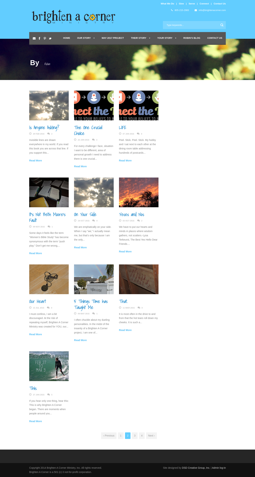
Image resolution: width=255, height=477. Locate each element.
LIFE (122, 127)
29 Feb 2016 (38, 134)
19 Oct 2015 (83, 221)
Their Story (138, 38)
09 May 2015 (83, 314)
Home (66, 38)
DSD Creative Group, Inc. (196, 467)
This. (33, 388)
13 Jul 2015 (38, 308)
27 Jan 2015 (38, 395)
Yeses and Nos (131, 214)
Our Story (84, 38)
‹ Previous (108, 435)
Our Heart (37, 301)
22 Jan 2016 (83, 140)
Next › (151, 435)
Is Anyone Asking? (44, 127)
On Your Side (85, 214)
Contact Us (220, 3)
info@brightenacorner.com (210, 10)
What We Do (167, 3)
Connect (204, 3)
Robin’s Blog (191, 38)
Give (181, 3)
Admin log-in (219, 467)
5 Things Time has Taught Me (90, 304)
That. (123, 301)
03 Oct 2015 (128, 221)
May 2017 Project (113, 38)
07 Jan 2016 (128, 134)
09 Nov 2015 (39, 227)
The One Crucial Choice (88, 130)
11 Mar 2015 (129, 308)
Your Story (164, 38)
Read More (35, 160)
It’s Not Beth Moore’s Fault (47, 217)
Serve (192, 3)
